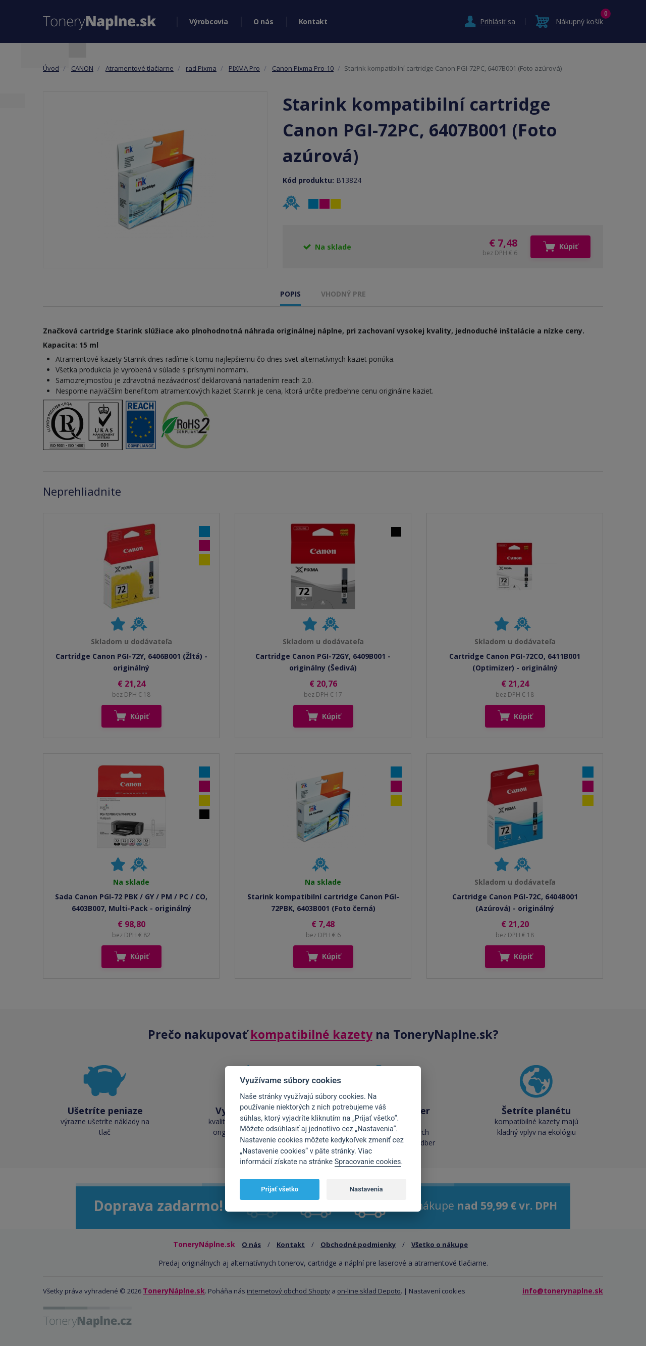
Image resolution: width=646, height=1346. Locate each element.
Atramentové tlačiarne (139, 68)
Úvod (51, 68)
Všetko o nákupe (439, 1244)
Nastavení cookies (437, 1290)
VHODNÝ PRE (343, 294)
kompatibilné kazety (311, 1034)
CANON (82, 68)
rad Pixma (201, 68)
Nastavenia (366, 1189)
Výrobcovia (208, 21)
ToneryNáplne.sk (174, 1290)
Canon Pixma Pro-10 (303, 68)
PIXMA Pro (244, 68)
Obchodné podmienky (358, 1244)
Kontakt (313, 21)
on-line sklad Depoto (369, 1290)
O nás (263, 21)
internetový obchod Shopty (288, 1290)
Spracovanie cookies (368, 1162)
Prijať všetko (279, 1189)
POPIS (290, 294)
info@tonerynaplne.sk (562, 1290)
